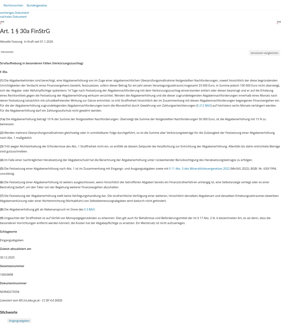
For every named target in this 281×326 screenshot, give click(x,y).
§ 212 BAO (204, 105)
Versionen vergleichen (264, 53)
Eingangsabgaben (19, 320)
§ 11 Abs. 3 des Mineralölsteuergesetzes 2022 (199, 169)
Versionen (7, 52)
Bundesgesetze (37, 5)
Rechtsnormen (13, 5)
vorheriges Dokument (14, 13)
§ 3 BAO (89, 209)
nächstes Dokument (13, 17)
